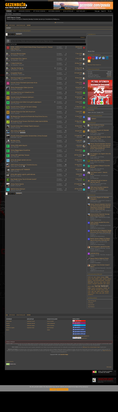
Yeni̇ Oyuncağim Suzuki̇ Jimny (21, 78)
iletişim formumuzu (107, 371)
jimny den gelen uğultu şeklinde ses (23, 174)
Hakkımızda (8, 341)
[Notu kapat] (115, 392)
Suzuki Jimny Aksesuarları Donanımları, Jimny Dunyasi (29, 136)
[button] (17, 11)
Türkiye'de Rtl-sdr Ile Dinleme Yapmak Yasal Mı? (98, 181)
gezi (104, 283)
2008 (89, 277)
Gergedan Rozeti (16, 73)
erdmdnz (13, 180)
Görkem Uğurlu (14, 166)
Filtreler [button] (82, 37)
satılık (98, 291)
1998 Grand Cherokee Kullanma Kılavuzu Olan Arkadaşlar (99, 188)
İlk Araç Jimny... (16, 140)
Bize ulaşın (109, 387)
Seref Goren (79, 146)
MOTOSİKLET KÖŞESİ (95, 134)
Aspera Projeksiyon (91, 306)
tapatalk (106, 291)
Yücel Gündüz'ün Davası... (97, 125)
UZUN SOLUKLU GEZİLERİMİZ (97, 141)
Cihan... (12, 118)
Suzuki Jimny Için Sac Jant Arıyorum (23, 111)
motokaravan (99, 288)
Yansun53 (13, 190)
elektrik (90, 283)
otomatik (98, 289)
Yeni (14, 11)
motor (105, 288)
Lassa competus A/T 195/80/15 (20, 169)
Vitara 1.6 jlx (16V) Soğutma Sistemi (100, 160)
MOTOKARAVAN (94, 178)
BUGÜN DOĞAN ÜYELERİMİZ (95, 115)
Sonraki (18, 34)
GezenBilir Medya (64, 375)
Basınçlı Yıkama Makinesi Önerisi (99, 258)
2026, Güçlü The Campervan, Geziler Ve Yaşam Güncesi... (100, 137)
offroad (93, 289)
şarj (95, 291)
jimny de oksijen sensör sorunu (21, 160)
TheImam (80, 156)
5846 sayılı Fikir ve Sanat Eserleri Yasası (91, 367)
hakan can (79, 161)
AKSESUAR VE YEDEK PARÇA (97, 228)
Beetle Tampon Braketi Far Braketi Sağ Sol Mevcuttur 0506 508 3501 (100, 239)
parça (102, 289)
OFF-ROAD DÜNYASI (39, 11)
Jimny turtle (13, 122)
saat (92, 291)
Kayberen (13, 142)
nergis (12, 161)
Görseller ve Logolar (10, 348)
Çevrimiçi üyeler (92, 107)
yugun (80, 55)
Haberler (8, 346)
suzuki (102, 291)
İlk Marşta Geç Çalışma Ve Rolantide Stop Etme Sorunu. (29, 116)
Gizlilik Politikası (50, 346)
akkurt (12, 103)
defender (90, 282)
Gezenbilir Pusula (31, 341)
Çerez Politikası (50, 348)
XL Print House (90, 302)
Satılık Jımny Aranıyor (18, 189)
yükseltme (90, 294)
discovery (96, 282)
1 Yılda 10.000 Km (16, 63)
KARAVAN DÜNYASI (24, 11)
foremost (13, 127)
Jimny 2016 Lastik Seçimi (19, 145)
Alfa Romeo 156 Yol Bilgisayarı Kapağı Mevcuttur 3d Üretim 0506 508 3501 (100, 231)
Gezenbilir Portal (30, 348)
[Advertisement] (99, 321)
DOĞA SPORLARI (68, 11)
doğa (104, 282)
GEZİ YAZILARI (80, 11)
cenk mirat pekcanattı (98, 280)
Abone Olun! (80, 358)
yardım (107, 292)
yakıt (103, 292)
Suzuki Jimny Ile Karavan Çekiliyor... (22, 97)
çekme (105, 278)
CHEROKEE (93, 191)
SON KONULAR (91, 195)
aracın (89, 278)
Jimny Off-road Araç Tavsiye (20, 155)
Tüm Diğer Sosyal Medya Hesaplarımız (81, 356)
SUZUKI (92, 163)
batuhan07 (13, 176)
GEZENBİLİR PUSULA (52, 0)
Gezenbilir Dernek (31, 343)
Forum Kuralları (50, 341)
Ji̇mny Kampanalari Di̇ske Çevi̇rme (22, 87)
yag (100, 292)
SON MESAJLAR (92, 122)
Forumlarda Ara (17, 13)
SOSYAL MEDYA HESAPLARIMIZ (92, 0)
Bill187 (12, 171)
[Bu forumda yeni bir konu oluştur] (48, 41)
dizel (101, 282)
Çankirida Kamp (94, 253)
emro (12, 147)
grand (89, 286)
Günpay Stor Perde (91, 304)
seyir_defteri (79, 98)
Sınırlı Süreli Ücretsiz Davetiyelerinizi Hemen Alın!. (105, 401)
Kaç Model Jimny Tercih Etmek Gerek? (24, 179)
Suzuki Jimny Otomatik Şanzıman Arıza (24, 82)
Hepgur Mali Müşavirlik (92, 300)
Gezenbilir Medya (31, 346)
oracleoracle (13, 93)
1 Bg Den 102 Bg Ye (17, 68)
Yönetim (8, 343)
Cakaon (93, 118)
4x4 (92, 277)
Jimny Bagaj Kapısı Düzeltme (20, 150)
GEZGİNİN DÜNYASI (54, 11)
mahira (12, 98)
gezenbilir (100, 283)
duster (108, 282)
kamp (97, 286)
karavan (104, 286)
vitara (97, 292)
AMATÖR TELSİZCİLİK (95, 151)
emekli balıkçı (91, 110)
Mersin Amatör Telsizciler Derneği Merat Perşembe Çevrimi (99, 215)
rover (89, 291)
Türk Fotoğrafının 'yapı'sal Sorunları (100, 246)
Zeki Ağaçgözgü (14, 55)
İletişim (7, 350)
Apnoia (12, 84)
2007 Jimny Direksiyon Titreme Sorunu (24, 165)
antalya (103, 277)
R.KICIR (109, 76)
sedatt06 (12, 185)
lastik (89, 288)
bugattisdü (13, 50)
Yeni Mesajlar (9, 13)
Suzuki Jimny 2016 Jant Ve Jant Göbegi (24, 107)
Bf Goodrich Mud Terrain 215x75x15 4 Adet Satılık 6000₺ (29, 121)
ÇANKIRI (92, 256)
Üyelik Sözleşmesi (51, 343)
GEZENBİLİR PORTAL (62, 0)
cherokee (107, 280)
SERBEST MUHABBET (95, 170)
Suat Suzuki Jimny (15, 108)
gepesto (80, 175)
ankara (98, 277)
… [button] (12, 34)
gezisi (108, 283)
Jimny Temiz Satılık (17, 184)
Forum (9, 11)
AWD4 (12, 132)
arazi (93, 278)
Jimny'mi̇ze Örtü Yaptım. (19, 58)
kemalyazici (79, 141)
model (93, 288)
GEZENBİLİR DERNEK (71, 0)
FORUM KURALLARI (104, 0)
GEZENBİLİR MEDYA (81, 0)
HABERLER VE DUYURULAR (97, 251)
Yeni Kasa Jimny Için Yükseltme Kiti (22, 92)
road (106, 289)
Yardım (48, 350)
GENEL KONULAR (94, 128)
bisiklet (97, 278)
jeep (93, 286)
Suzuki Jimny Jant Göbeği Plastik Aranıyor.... (25, 126)
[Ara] (109, 11)
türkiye (93, 292)
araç (106, 277)
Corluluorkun (13, 89)
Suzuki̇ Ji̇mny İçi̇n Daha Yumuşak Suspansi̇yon (26, 102)
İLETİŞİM (111, 0)
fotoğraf (94, 283)
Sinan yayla (79, 170)
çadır (100, 278)
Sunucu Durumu (9, 382)
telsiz (89, 292)
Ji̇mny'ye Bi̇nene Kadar (18, 54)
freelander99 (13, 137)
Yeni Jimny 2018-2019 (18, 131)
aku (95, 277)
